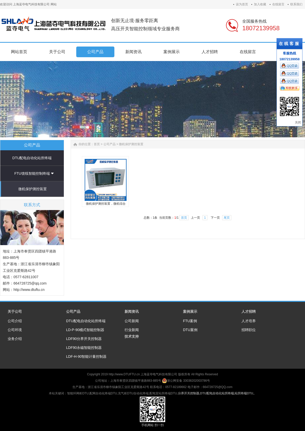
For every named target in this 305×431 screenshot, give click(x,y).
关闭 (298, 122)
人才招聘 (248, 311)
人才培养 (248, 321)
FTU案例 (190, 321)
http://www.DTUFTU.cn (124, 374)
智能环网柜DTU (78, 393)
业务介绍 (15, 339)
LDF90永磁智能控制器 (84, 348)
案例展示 (190, 311)
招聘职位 (248, 330)
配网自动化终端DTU (103, 393)
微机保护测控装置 (32, 189)
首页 (97, 144)
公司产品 (109, 144)
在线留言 (278, 4)
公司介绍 (15, 321)
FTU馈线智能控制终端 (32, 173)
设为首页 (242, 4)
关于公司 (15, 311)
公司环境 (15, 330)
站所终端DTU (244, 393)
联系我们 (296, 4)
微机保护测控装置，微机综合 (106, 203)
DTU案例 (190, 330)
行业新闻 (132, 330)
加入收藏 (260, 4)
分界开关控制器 (188, 393)
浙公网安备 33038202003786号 (186, 380)
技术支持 (132, 336)
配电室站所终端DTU (163, 393)
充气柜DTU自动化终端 (133, 393)
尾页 (227, 217)
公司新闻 (132, 321)
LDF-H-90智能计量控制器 (86, 356)
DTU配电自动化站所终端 (32, 158)
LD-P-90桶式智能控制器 (85, 330)
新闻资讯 (132, 311)
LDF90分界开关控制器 (84, 339)
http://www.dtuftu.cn (28, 290)
